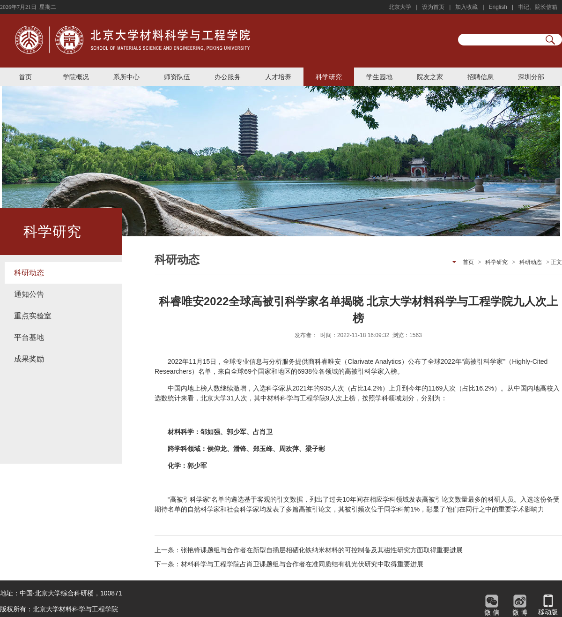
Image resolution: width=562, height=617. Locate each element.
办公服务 (227, 77)
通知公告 (29, 294)
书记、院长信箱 (537, 7)
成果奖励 (29, 359)
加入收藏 (466, 7)
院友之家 (430, 77)
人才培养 (278, 77)
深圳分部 (531, 77)
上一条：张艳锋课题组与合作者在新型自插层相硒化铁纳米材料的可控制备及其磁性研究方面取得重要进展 (309, 550)
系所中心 (126, 77)
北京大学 (400, 7)
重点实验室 (33, 316)
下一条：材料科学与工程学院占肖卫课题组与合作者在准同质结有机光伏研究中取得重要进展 (289, 564)
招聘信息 (480, 77)
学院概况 (76, 77)
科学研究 (329, 77)
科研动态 (29, 273)
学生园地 (379, 77)
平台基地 (29, 337)
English (498, 7)
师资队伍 (177, 77)
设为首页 (433, 7)
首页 (25, 77)
